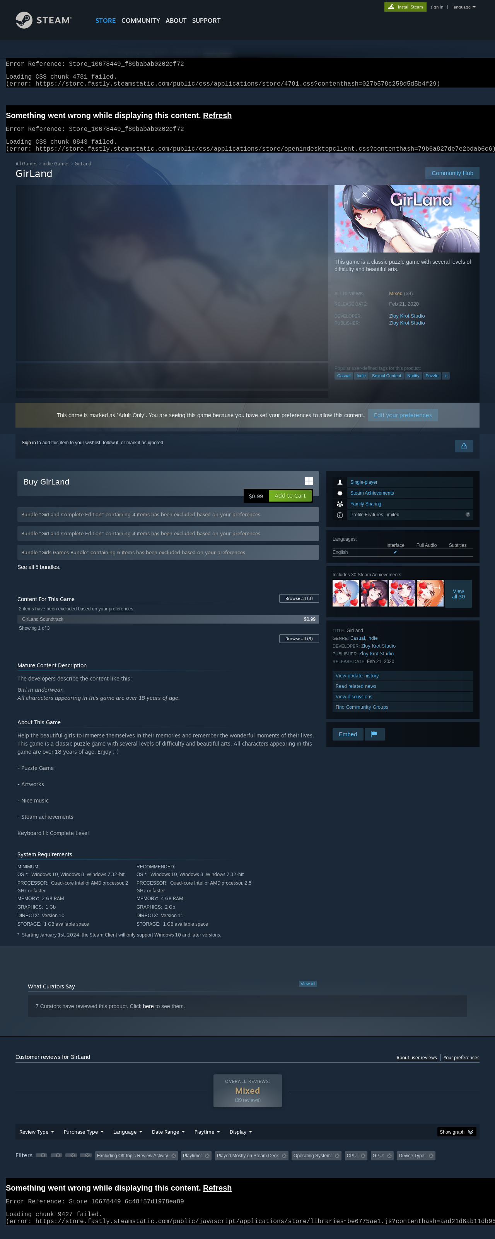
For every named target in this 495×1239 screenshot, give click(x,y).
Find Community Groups (362, 716)
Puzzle (432, 385)
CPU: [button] (352, 1165)
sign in (436, 7)
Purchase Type (81, 1141)
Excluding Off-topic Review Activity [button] (132, 1165)
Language (125, 1141)
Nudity (413, 385)
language (461, 7)
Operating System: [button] (313, 1165)
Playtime (204, 1141)
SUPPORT (206, 20)
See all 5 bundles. (38, 576)
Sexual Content (386, 385)
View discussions (354, 706)
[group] (247, 1165)
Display (238, 1141)
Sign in (29, 452)
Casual (343, 385)
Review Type (33, 1141)
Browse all (299, 607)
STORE (106, 20)
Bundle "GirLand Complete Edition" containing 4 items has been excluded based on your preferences (140, 524)
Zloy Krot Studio (407, 325)
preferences (121, 618)
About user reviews (416, 1067)
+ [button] (446, 385)
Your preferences (462, 1067)
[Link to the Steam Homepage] (49, 26)
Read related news (356, 695)
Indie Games (56, 173)
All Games (26, 173)
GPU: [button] (378, 1165)
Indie (361, 385)
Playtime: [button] (192, 1165)
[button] (290, 505)
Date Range (165, 1141)
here (148, 1015)
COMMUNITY (140, 20)
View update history (357, 685)
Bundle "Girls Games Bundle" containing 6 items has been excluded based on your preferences (133, 561)
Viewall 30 (458, 603)
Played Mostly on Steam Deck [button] (248, 1165)
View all (307, 993)
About (176, 20)
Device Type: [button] (412, 1165)
